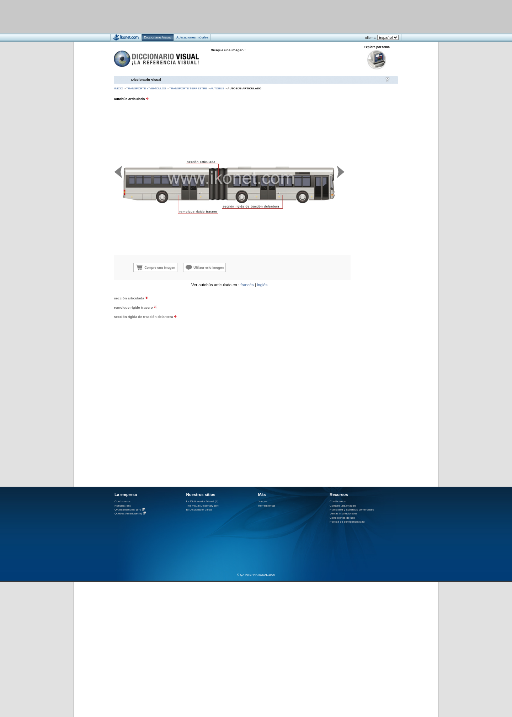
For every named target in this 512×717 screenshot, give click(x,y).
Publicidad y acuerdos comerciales (352, 509)
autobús (217, 88)
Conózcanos (122, 501)
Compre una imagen (343, 505)
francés (247, 285)
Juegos (262, 501)
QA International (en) (127, 509)
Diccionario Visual (146, 80)
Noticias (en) (122, 505)
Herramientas (267, 505)
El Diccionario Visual (199, 509)
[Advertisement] (235, 16)
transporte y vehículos (146, 88)
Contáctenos (338, 501)
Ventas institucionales (343, 513)
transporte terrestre (188, 88)
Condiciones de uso (342, 517)
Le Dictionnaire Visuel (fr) (202, 501)
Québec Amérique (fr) (128, 513)
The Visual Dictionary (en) (202, 505)
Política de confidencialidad (347, 521)
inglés (262, 285)
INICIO (118, 88)
